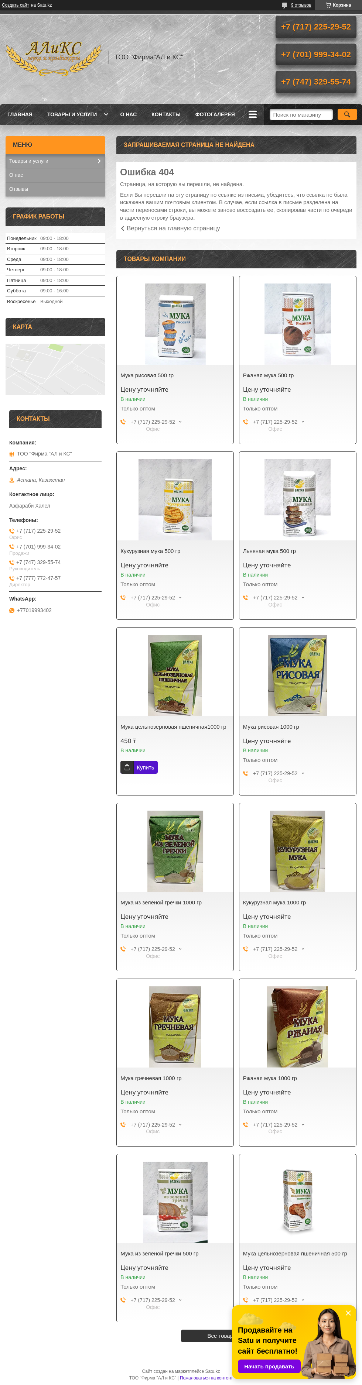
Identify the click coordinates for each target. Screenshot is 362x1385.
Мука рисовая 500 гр (147, 375)
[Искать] (347, 114)
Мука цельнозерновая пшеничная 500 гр (295, 1253)
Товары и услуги (72, 114)
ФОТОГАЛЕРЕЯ (215, 114)
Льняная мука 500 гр (269, 551)
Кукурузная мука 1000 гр (274, 902)
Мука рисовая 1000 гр (271, 727)
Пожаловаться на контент (206, 1378)
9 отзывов (301, 5)
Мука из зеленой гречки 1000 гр (161, 902)
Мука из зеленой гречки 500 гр (159, 1253)
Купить (145, 767)
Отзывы (18, 189)
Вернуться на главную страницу (173, 228)
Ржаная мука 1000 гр (270, 1078)
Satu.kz (212, 1371)
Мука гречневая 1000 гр (150, 1078)
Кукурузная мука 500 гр (150, 551)
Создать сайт (15, 5)
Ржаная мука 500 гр (268, 375)
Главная (20, 114)
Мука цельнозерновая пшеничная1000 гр (173, 727)
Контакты (165, 114)
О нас (128, 114)
